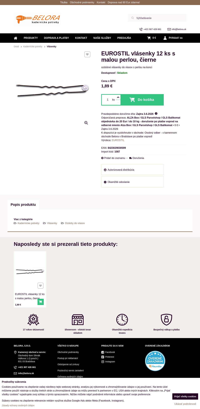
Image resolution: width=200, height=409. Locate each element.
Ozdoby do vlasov (75, 223)
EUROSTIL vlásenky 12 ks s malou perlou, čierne (29, 294)
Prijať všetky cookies (185, 396)
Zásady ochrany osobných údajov (18, 405)
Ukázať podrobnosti (185, 404)
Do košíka (146, 100)
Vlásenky (52, 223)
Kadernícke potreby (28, 223)
